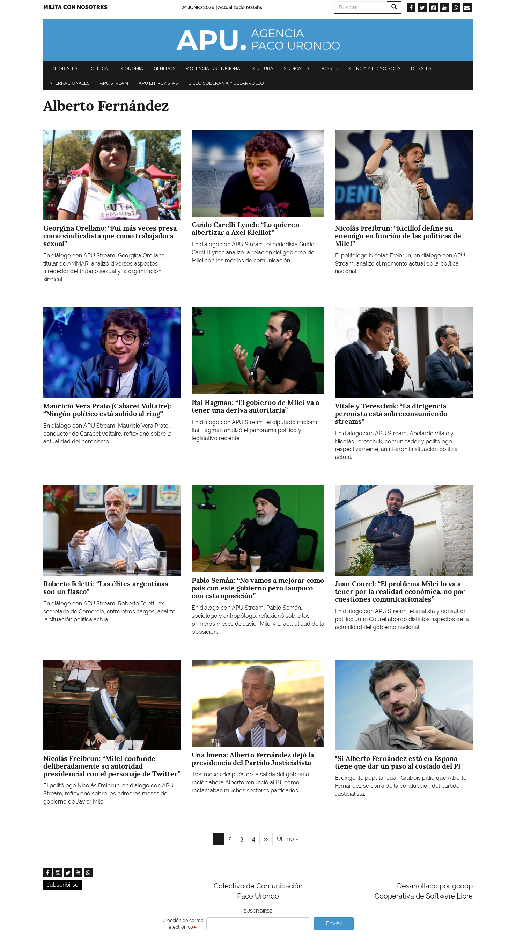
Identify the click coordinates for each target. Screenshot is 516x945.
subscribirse (62, 884)
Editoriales (63, 68)
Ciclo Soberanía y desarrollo (226, 83)
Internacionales (69, 83)
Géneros (164, 68)
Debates (421, 68)
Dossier (329, 68)
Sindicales (296, 68)
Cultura (263, 68)
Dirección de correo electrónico (182, 924)
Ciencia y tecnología (374, 68)
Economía (130, 68)
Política (98, 68)
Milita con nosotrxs (75, 7)
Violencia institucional (214, 68)
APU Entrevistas (158, 83)
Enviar (334, 923)
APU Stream (114, 83)
